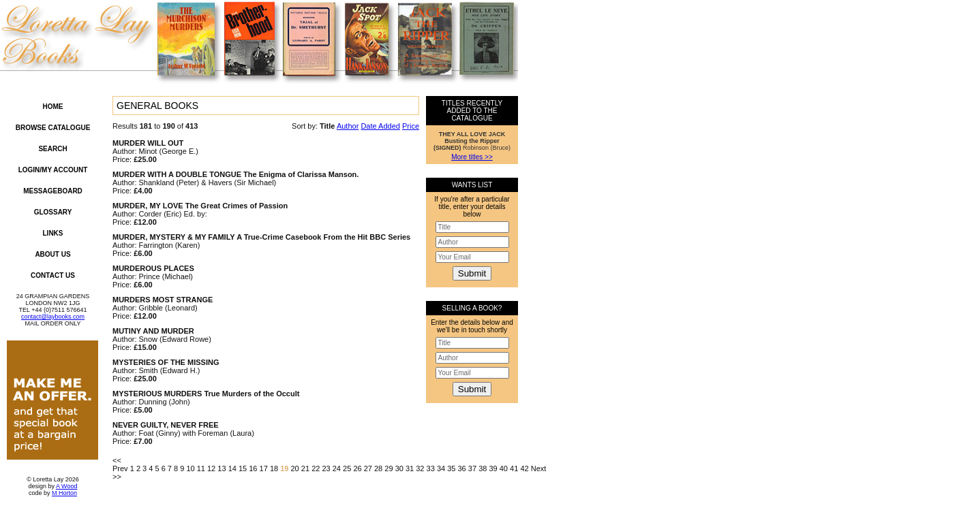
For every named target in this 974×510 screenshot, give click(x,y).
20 (295, 468)
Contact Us (53, 275)
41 (514, 468)
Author (348, 126)
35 (451, 468)
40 (504, 468)
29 (388, 468)
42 (524, 468)
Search (52, 149)
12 (211, 468)
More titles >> (472, 157)
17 (264, 468)
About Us (52, 254)
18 (274, 468)
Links (53, 233)
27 (368, 468)
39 (493, 468)
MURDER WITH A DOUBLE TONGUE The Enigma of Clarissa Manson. (235, 174)
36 (462, 468)
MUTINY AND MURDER (153, 331)
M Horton (64, 493)
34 (441, 468)
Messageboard (52, 191)
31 (410, 468)
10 (190, 468)
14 (232, 468)
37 (472, 468)
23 (326, 468)
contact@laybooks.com (53, 316)
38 (482, 468)
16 (253, 468)
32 (420, 468)
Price (410, 126)
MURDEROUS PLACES (153, 268)
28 (378, 468)
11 (201, 468)
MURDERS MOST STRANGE (162, 300)
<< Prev (120, 464)
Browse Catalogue (53, 127)
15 (243, 468)
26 (357, 468)
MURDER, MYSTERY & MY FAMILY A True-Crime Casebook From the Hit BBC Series (261, 237)
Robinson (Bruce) (472, 141)
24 (337, 468)
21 (305, 468)
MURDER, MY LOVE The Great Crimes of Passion (200, 206)
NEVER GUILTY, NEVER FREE (165, 425)
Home (53, 106)
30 (399, 468)
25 (347, 468)
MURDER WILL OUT (147, 143)
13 (221, 468)
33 (431, 468)
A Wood (66, 486)
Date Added (380, 126)
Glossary (53, 212)
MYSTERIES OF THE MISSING (165, 362)
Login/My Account (53, 170)
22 (315, 468)
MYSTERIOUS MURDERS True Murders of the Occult (205, 393)
